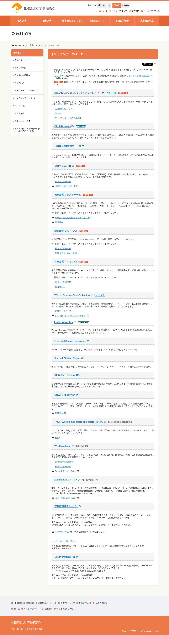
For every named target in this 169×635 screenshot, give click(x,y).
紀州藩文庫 (19, 113)
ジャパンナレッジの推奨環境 (68, 118)
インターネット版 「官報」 (64, 541)
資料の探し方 (20, 60)
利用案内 (59, 222)
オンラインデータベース (49, 45)
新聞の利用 (19, 83)
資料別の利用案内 (22, 75)
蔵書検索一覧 (20, 68)
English (125, 5)
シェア (155, 63)
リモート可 (111, 93)
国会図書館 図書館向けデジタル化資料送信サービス (27, 129)
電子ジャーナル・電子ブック (27, 90)
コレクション (20, 106)
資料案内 (29, 45)
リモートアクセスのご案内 (138, 76)
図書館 (18, 45)
